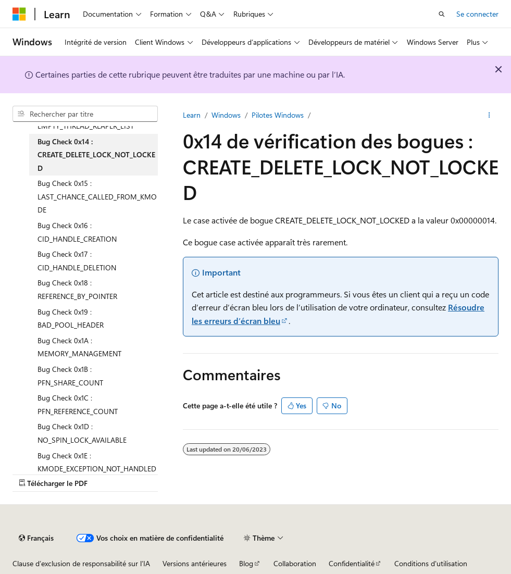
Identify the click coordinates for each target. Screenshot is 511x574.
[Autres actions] (489, 115)
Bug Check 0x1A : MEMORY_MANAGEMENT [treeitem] (79, 347)
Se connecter (477, 14)
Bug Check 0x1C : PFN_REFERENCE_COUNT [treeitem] (78, 404)
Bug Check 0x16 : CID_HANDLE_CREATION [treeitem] (77, 232)
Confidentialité (352, 563)
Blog (246, 563)
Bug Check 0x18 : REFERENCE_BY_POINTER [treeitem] (77, 289)
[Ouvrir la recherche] (441, 14)
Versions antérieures (195, 563)
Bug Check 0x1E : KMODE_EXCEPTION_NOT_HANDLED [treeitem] (97, 462)
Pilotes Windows (278, 115)
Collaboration (294, 563)
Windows (226, 115)
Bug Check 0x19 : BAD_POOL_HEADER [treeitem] (71, 318)
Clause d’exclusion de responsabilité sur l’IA (81, 563)
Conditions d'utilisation (430, 563)
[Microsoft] (19, 14)
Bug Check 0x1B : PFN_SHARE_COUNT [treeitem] (70, 376)
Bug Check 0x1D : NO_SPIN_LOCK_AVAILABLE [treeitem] (82, 433)
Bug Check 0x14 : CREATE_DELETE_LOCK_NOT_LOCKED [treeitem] (96, 154)
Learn (192, 115)
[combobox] (85, 114)
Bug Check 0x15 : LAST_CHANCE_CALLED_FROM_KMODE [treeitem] (97, 196)
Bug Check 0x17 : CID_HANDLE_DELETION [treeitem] (77, 260)
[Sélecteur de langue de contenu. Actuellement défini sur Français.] (36, 538)
